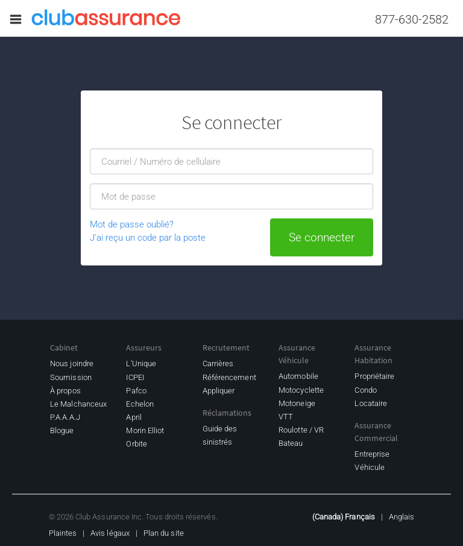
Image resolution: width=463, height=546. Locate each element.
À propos (65, 390)
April (133, 417)
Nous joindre (71, 363)
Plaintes (63, 533)
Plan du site (163, 533)
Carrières (218, 363)
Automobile (298, 376)
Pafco (136, 390)
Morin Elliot (145, 430)
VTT (286, 416)
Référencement (229, 377)
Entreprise (371, 454)
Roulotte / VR (301, 429)
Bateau (291, 443)
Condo (365, 390)
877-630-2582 (412, 19)
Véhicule (369, 467)
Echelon (139, 403)
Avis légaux (110, 533)
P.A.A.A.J (65, 417)
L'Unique (141, 363)
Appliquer (219, 390)
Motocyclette (301, 390)
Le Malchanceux (78, 403)
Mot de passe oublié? (132, 224)
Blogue (62, 430)
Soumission (71, 377)
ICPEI (134, 377)
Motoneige (297, 403)
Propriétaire (374, 376)
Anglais (401, 516)
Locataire (370, 403)
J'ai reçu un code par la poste (148, 237)
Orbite (136, 443)
